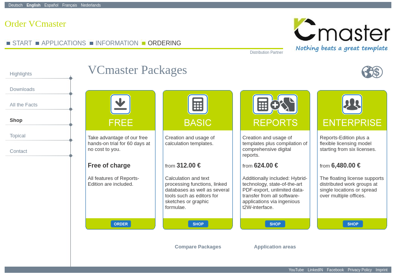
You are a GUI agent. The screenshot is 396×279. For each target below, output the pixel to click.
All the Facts (24, 105)
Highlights (21, 74)
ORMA (115, 43)
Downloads (22, 89)
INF (101, 43)
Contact (18, 151)
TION (130, 43)
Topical (17, 136)
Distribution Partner (266, 52)
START (22, 43)
